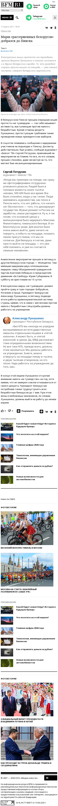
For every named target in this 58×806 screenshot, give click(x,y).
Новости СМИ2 (8, 499)
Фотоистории (8, 507)
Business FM (7, 51)
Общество (6, 31)
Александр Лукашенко (28, 318)
